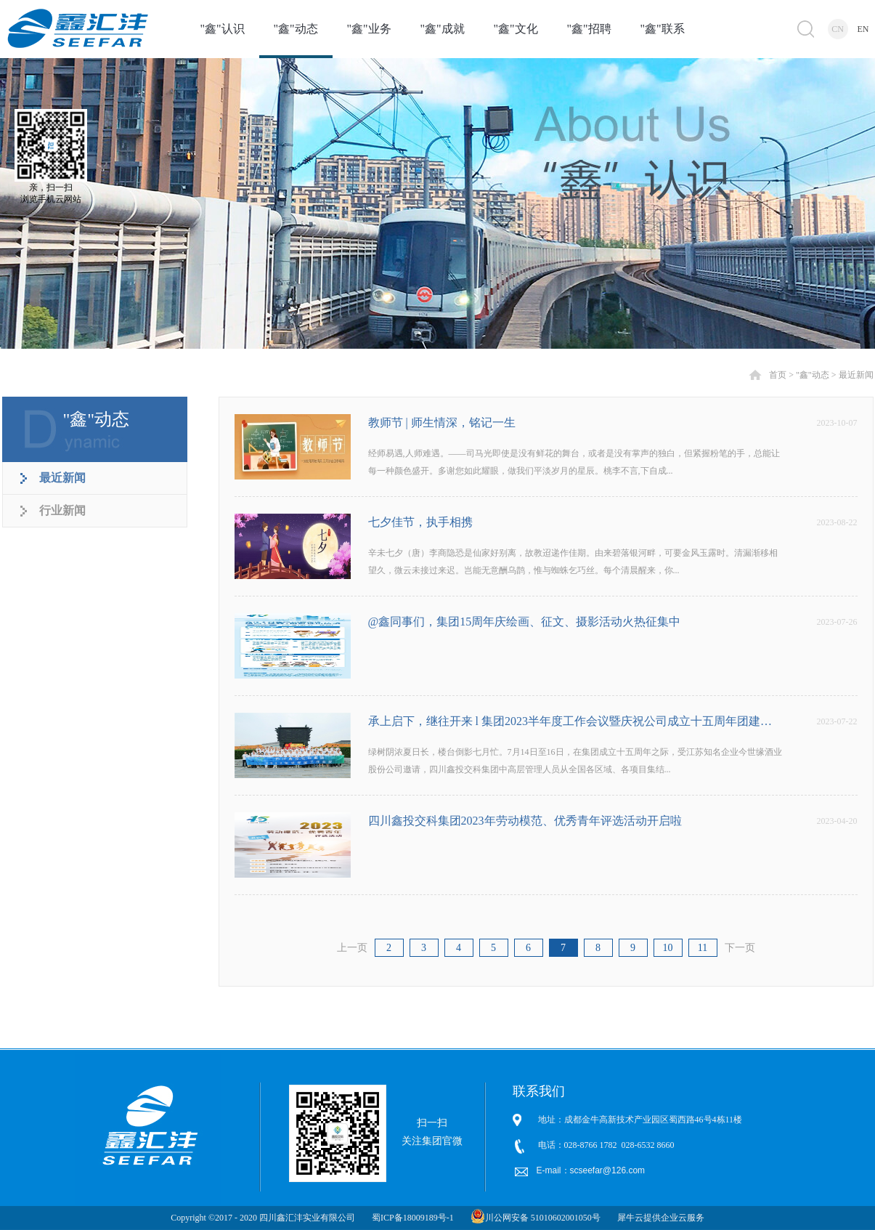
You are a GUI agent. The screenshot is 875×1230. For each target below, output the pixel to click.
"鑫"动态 (812, 375)
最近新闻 (856, 375)
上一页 (352, 947)
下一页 (740, 947)
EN (863, 29)
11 (702, 947)
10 (668, 947)
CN (837, 29)
